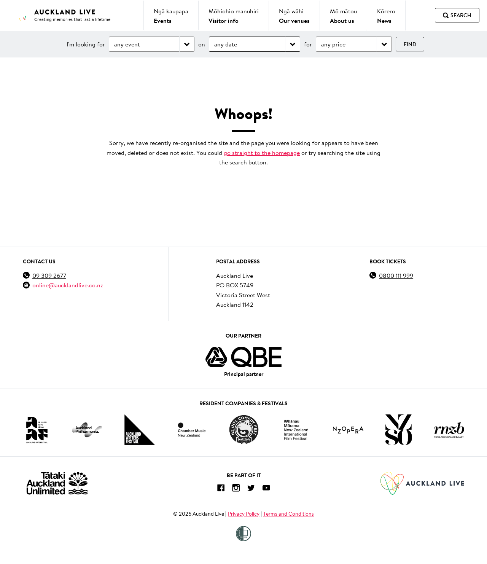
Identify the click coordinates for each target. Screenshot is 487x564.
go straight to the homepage (262, 152)
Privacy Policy (243, 513)
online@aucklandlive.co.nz (67, 285)
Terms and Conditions (288, 513)
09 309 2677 (49, 275)
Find (410, 44)
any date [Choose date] (225, 44)
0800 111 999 (396, 275)
